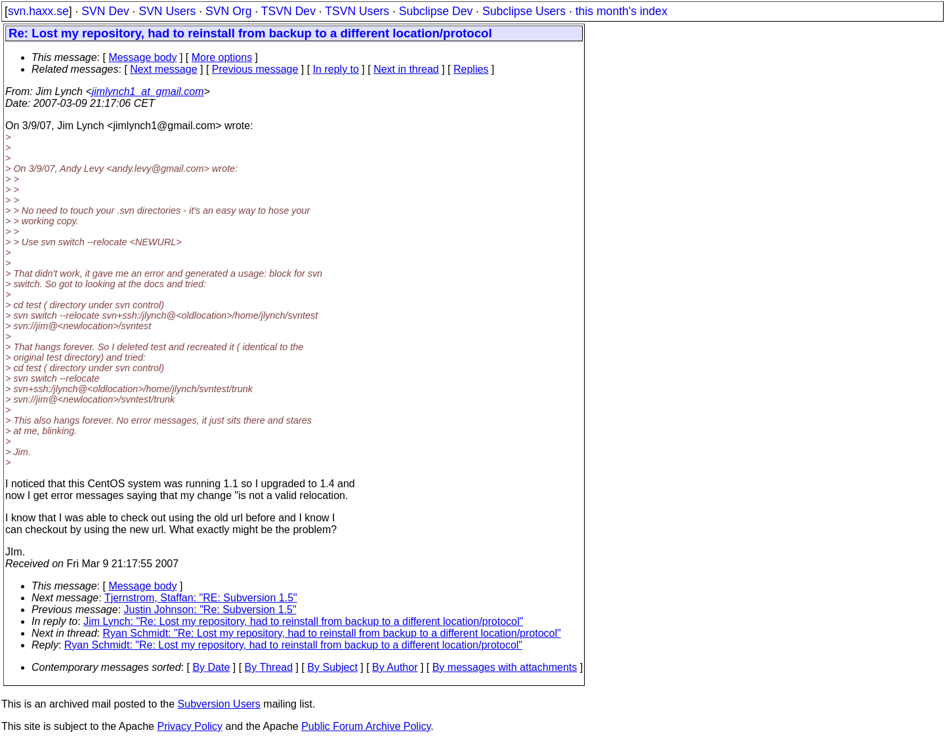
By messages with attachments (505, 667)
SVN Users (167, 11)
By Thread (269, 667)
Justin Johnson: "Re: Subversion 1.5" (210, 609)
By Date (211, 667)
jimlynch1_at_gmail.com (148, 91)
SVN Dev (105, 11)
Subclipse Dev (435, 11)
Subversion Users (219, 704)
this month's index (621, 11)
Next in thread (406, 69)
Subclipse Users (524, 11)
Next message (163, 69)
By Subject (332, 667)
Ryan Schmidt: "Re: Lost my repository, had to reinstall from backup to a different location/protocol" (332, 633)
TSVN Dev (288, 11)
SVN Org (228, 11)
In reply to (336, 69)
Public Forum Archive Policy (365, 726)
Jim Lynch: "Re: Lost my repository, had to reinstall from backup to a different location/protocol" (303, 621)
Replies (470, 69)
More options (222, 57)
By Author (394, 667)
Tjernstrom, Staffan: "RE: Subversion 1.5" (200, 597)
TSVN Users (357, 11)
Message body (142, 57)
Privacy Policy (189, 726)
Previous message (255, 69)
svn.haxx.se (38, 11)
